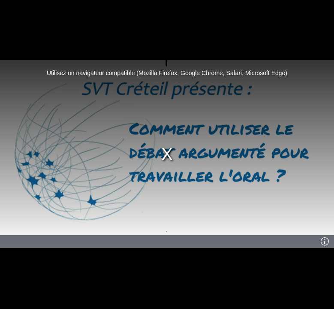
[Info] (325, 241)
